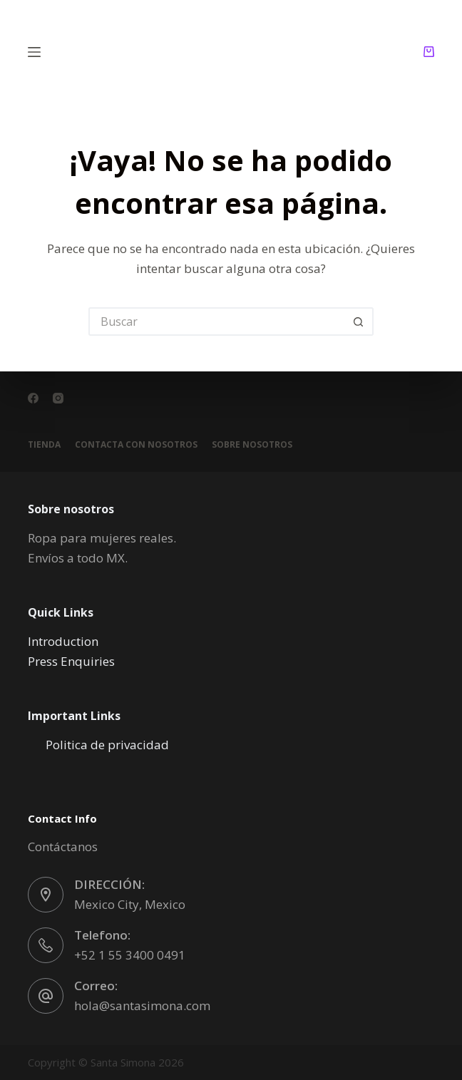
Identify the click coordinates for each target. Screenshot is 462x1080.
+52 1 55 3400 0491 (129, 955)
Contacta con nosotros (136, 445)
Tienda (44, 445)
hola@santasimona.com (142, 1005)
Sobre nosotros (252, 445)
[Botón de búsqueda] (359, 321)
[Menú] (34, 52)
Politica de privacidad (107, 744)
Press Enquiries (71, 661)
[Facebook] (33, 398)
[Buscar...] (216, 321)
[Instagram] (58, 398)
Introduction (63, 641)
